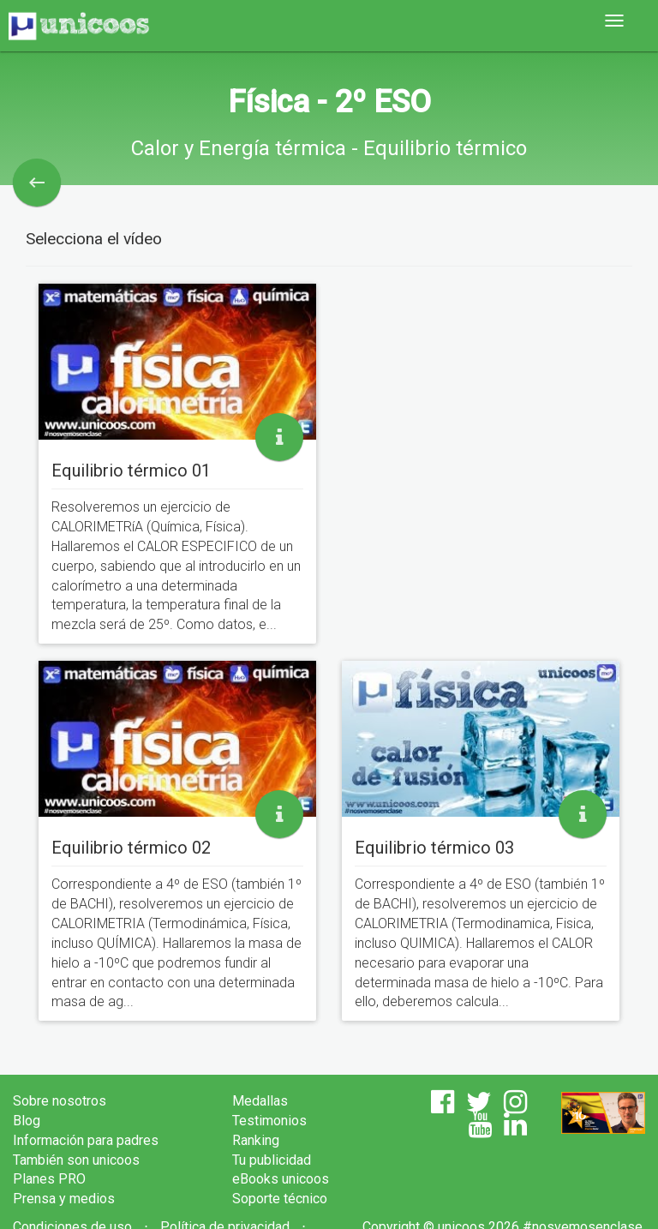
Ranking (255, 1140)
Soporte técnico (279, 1198)
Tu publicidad (271, 1160)
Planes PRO (49, 1179)
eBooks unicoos (280, 1179)
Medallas (260, 1101)
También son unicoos (76, 1160)
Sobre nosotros (59, 1101)
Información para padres (86, 1140)
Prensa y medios (64, 1198)
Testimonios (269, 1120)
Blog (26, 1120)
